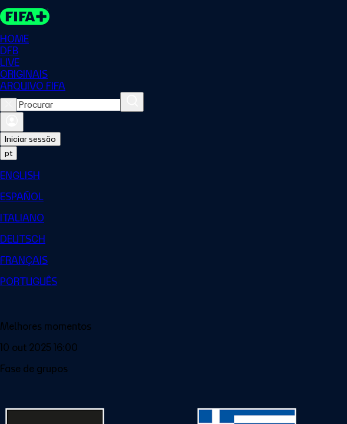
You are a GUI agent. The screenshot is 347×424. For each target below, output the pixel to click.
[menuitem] (173, 175)
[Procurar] (132, 102)
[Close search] (8, 105)
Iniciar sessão (30, 139)
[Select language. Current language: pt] (8, 153)
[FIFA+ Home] (24, 16)
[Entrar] (12, 122)
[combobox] (68, 105)
